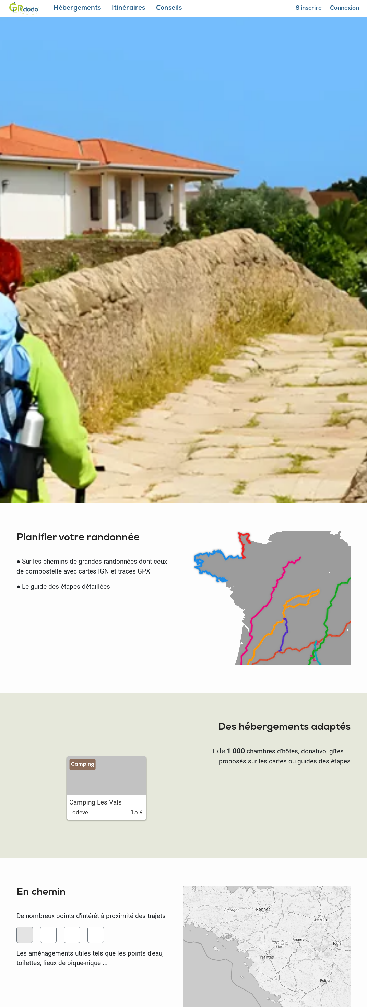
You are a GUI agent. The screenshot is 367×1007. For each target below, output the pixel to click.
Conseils (169, 8)
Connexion (345, 8)
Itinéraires (128, 8)
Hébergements (77, 8)
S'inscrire (309, 8)
